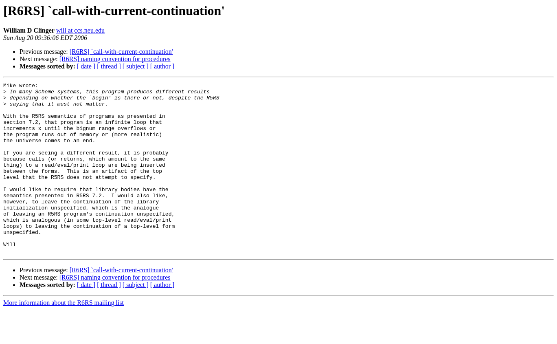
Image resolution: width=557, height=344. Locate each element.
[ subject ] (136, 66)
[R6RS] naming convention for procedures (115, 58)
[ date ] (86, 66)
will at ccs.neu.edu (80, 30)
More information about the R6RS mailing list (63, 336)
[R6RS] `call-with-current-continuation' (121, 51)
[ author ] (162, 66)
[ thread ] (109, 66)
